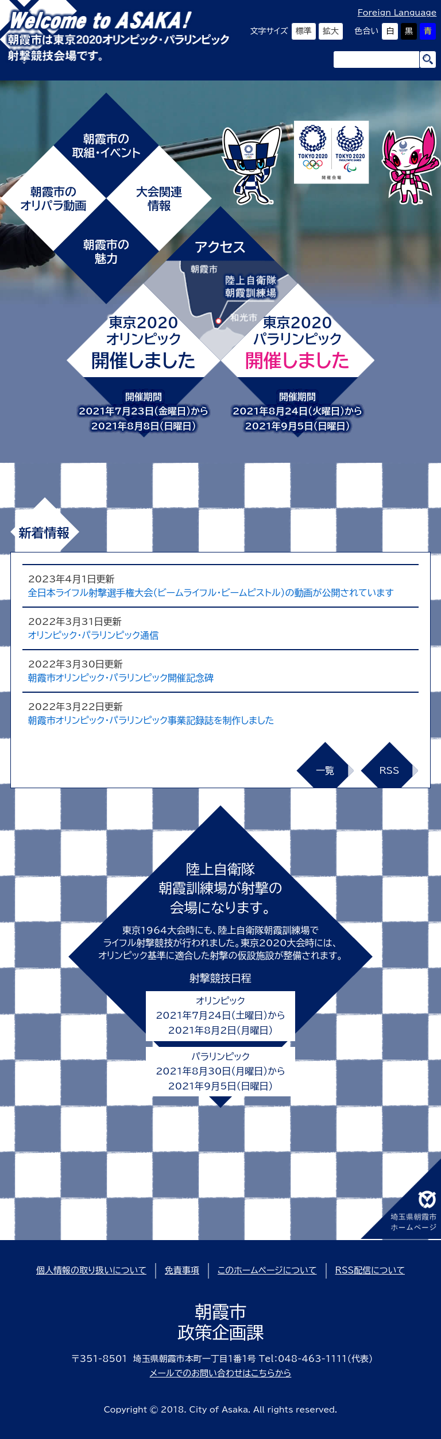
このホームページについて (267, 1270)
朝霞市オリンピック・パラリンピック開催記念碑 (121, 677)
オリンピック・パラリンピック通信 (93, 635)
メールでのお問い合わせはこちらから (221, 1373)
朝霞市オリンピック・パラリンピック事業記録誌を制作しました (151, 720)
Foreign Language (397, 13)
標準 (304, 31)
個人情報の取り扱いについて (91, 1270)
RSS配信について (370, 1270)
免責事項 (182, 1270)
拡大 (331, 31)
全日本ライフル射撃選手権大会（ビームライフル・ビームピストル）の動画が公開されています (211, 592)
